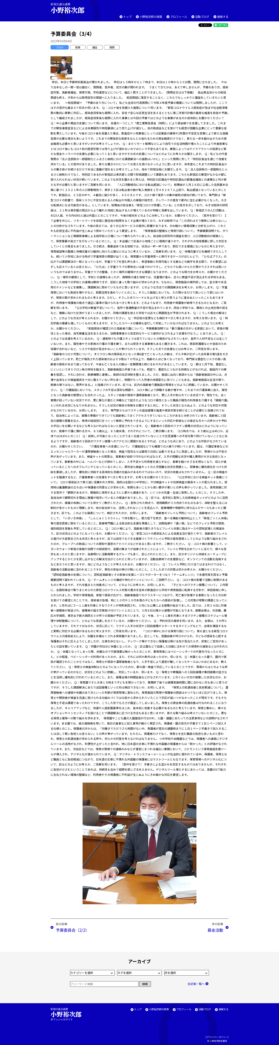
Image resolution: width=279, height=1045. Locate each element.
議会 (94, 47)
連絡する (222, 16)
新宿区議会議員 (70, 8)
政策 (77, 47)
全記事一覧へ (196, 984)
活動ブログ (202, 16)
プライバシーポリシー (217, 1037)
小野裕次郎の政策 (151, 16)
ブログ (59, 47)
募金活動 (215, 930)
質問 (111, 47)
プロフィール (178, 16)
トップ (127, 16)
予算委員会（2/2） (72, 930)
